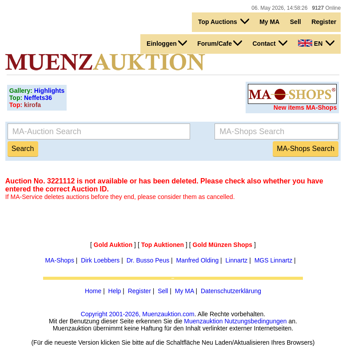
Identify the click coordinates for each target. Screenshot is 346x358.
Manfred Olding (197, 260)
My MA (269, 21)
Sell (295, 21)
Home (93, 290)
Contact (269, 43)
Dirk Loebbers (100, 260)
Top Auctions (223, 21)
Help (114, 290)
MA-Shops (59, 260)
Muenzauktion (203, 321)
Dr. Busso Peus (148, 260)
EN (316, 43)
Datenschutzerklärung (231, 290)
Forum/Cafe (219, 43)
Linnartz (237, 260)
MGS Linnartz (274, 260)
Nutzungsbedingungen (255, 321)
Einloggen (167, 43)
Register (323, 21)
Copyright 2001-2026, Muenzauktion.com (138, 314)
